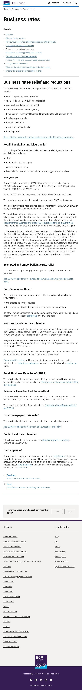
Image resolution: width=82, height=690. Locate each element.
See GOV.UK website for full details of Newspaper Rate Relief (32, 426)
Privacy (38, 674)
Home (5, 9)
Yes (57, 511)
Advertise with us (61, 561)
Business (15, 9)
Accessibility (28, 674)
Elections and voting (11, 596)
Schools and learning (11, 646)
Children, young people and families (17, 576)
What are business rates (15, 38)
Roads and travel (10, 641)
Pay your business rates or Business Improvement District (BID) (31, 42)
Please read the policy (13, 360)
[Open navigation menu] (67, 3)
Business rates (29, 9)
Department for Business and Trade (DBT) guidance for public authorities (38, 223)
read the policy (25, 464)
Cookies (45, 674)
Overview (9, 35)
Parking (6, 626)
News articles (60, 551)
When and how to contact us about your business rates (28, 67)
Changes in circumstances (16, 64)
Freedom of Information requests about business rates (28, 60)
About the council (10, 536)
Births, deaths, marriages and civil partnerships (22, 561)
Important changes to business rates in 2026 (24, 71)
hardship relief (59, 456)
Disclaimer (54, 674)
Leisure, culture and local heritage (16, 616)
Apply (57, 536)
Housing (6, 606)
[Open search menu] (76, 3)
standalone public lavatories (55, 440)
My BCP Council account (64, 566)
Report (57, 546)
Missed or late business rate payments (21, 56)
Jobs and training (10, 611)
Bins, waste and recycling (13, 556)
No (69, 511)
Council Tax (8, 591)
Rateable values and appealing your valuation (24, 53)
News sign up (60, 556)
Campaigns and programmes (15, 571)
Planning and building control (15, 636)
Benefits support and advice (14, 551)
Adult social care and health (14, 541)
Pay (56, 541)
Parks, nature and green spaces (16, 631)
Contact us (7, 586)
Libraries (6, 621)
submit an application (28, 363)
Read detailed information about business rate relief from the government (38, 137)
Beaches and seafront (12, 546)
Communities (8, 581)
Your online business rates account (20, 45)
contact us (32, 315)
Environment (8, 601)
